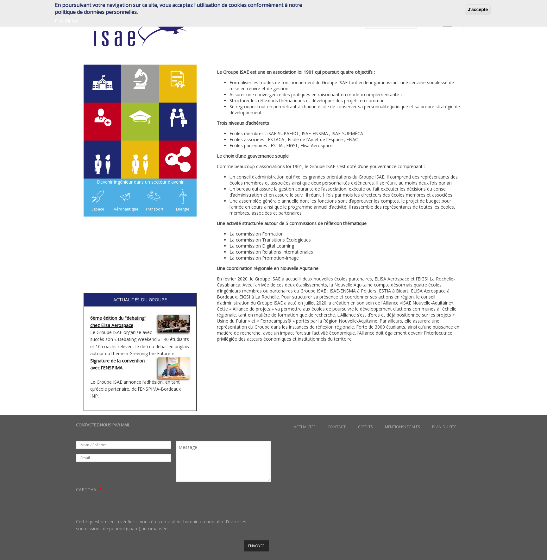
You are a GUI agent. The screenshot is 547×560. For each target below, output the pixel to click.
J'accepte (478, 9)
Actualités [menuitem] (304, 427)
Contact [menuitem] (337, 427)
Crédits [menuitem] (365, 427)
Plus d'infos (66, 21)
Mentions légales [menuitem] (402, 427)
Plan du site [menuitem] (444, 427)
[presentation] (124, 506)
